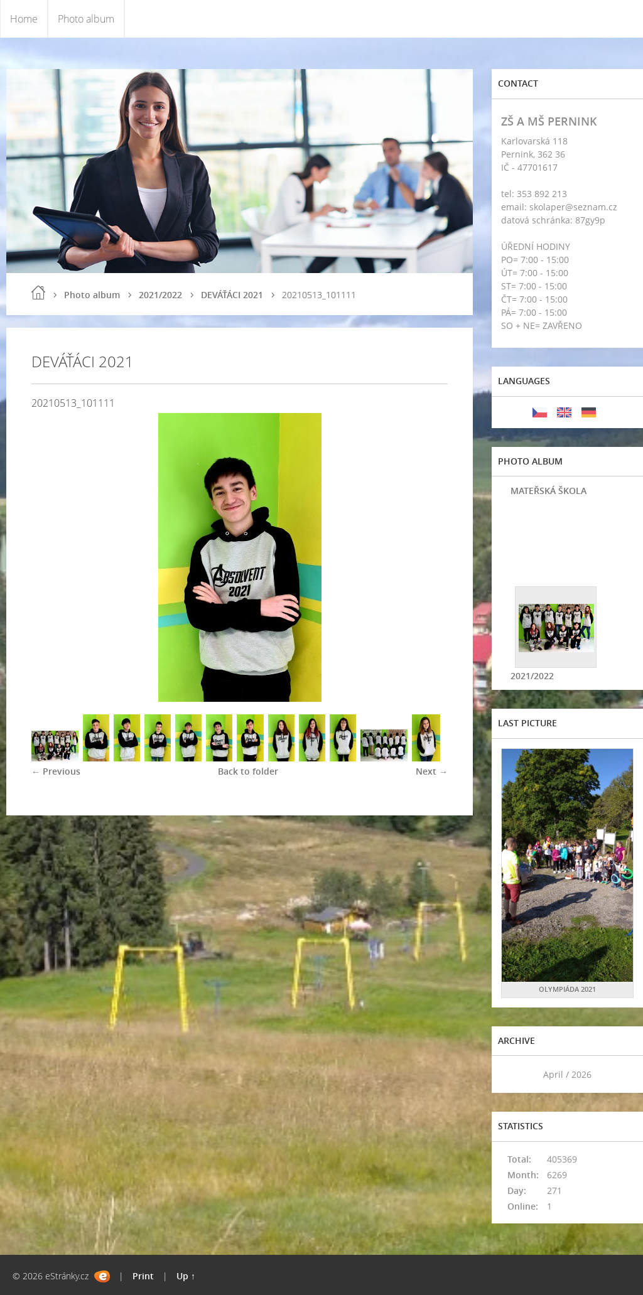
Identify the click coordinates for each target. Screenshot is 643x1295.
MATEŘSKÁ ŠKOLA (548, 491)
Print (143, 1276)
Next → (432, 771)
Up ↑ (185, 1276)
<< (515, 1074)
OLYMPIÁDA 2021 (567, 989)
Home (24, 19)
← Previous (55, 771)
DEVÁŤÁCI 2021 (232, 295)
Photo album (86, 19)
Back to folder (248, 771)
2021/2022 (160, 295)
